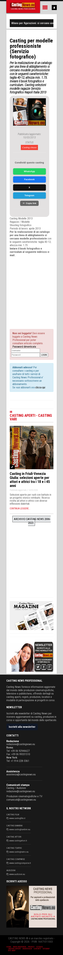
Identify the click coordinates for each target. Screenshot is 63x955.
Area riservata (19, 947)
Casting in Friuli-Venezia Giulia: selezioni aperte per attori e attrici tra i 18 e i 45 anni (30, 480)
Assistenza (12, 771)
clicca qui (40, 387)
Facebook (29, 179)
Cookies (39, 947)
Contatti (37, 949)
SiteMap (46, 949)
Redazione (12, 741)
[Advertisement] (31, 290)
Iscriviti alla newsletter (22, 726)
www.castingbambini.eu (19, 829)
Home (8, 947)
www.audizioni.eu (17, 874)
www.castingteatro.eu (19, 852)
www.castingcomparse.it (20, 863)
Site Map (11, 950)
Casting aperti (14, 949)
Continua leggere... (20, 508)
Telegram (29, 195)
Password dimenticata (24, 346)
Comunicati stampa (17, 785)
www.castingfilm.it (17, 818)
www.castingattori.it (18, 840)
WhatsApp (29, 171)
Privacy (31, 947)
